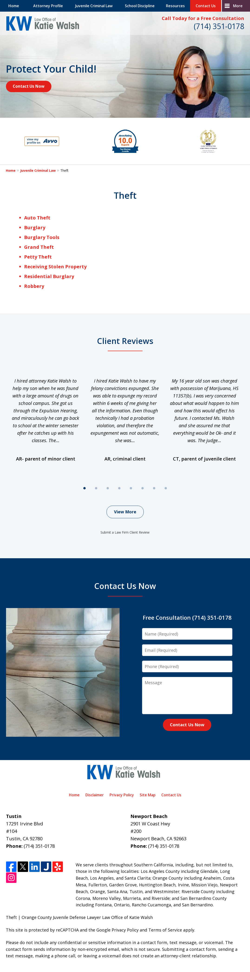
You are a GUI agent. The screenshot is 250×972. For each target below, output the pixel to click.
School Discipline (140, 5)
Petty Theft (38, 257)
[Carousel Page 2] (96, 488)
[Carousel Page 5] (131, 488)
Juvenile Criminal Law (94, 5)
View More (125, 512)
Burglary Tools (41, 237)
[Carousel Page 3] (108, 488)
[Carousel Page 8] (166, 488)
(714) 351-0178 (219, 26)
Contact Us (206, 5)
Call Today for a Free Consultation (203, 18)
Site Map (148, 794)
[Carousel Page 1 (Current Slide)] (84, 488)
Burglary (34, 227)
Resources (175, 5)
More (238, 5)
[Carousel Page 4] (119, 488)
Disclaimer (94, 794)
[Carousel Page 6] (142, 488)
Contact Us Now (28, 86)
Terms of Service (165, 930)
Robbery (34, 286)
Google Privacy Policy (117, 930)
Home (13, 5)
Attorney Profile (48, 5)
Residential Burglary (49, 276)
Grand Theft (39, 247)
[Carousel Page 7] (154, 488)
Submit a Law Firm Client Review (125, 532)
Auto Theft (37, 218)
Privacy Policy (122, 794)
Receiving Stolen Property (55, 266)
